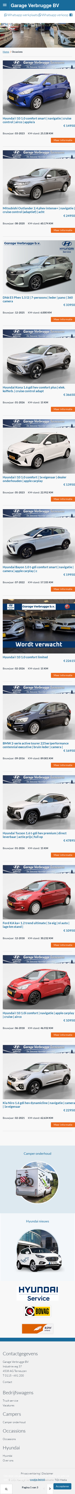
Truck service (10, 1400)
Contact (7, 1382)
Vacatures (8, 1405)
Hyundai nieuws (37, 1221)
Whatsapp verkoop (53, 15)
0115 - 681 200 (14, 1375)
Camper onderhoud (37, 1153)
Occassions (9, 1439)
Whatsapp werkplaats (21, 15)
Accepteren (62, 1486)
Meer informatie (63, 140)
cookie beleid (37, 1479)
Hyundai (7, 1455)
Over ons (8, 1460)
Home (6, 52)
